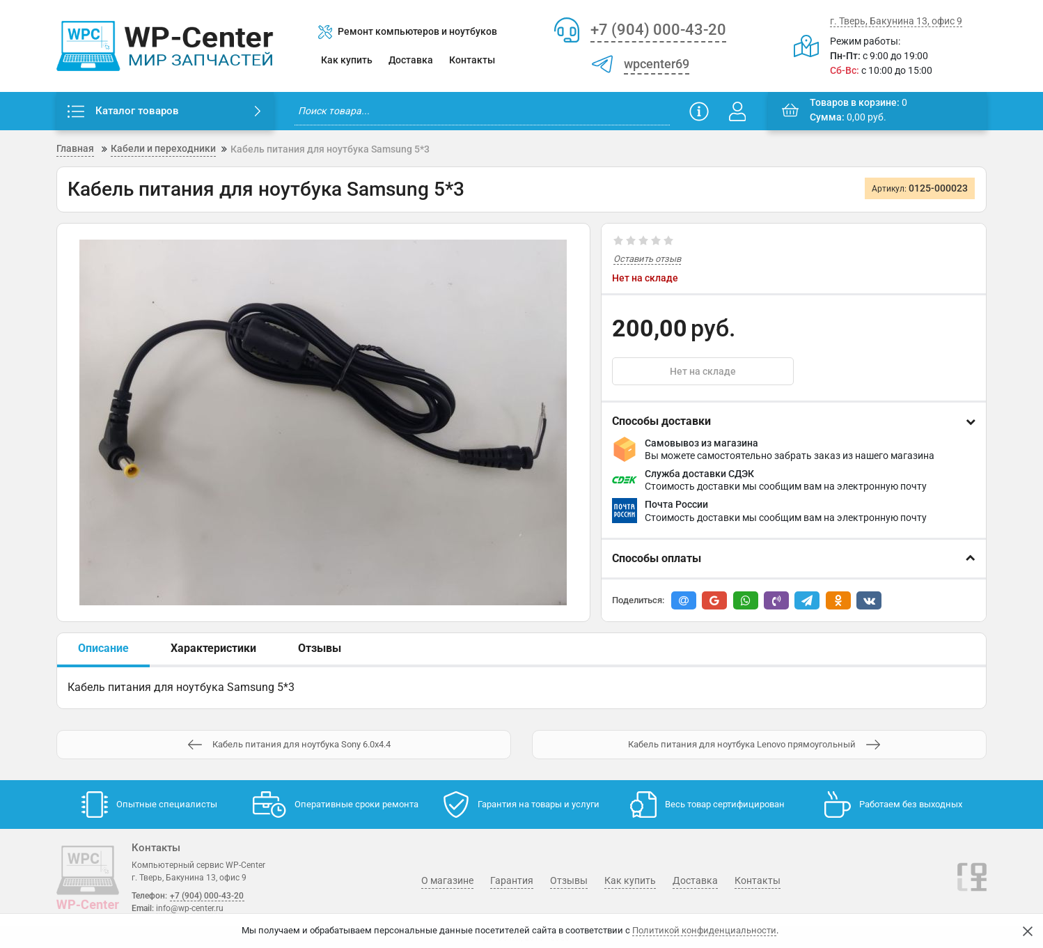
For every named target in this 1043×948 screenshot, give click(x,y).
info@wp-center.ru (190, 908)
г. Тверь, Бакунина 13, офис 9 (896, 20)
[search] (482, 111)
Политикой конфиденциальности (704, 930)
